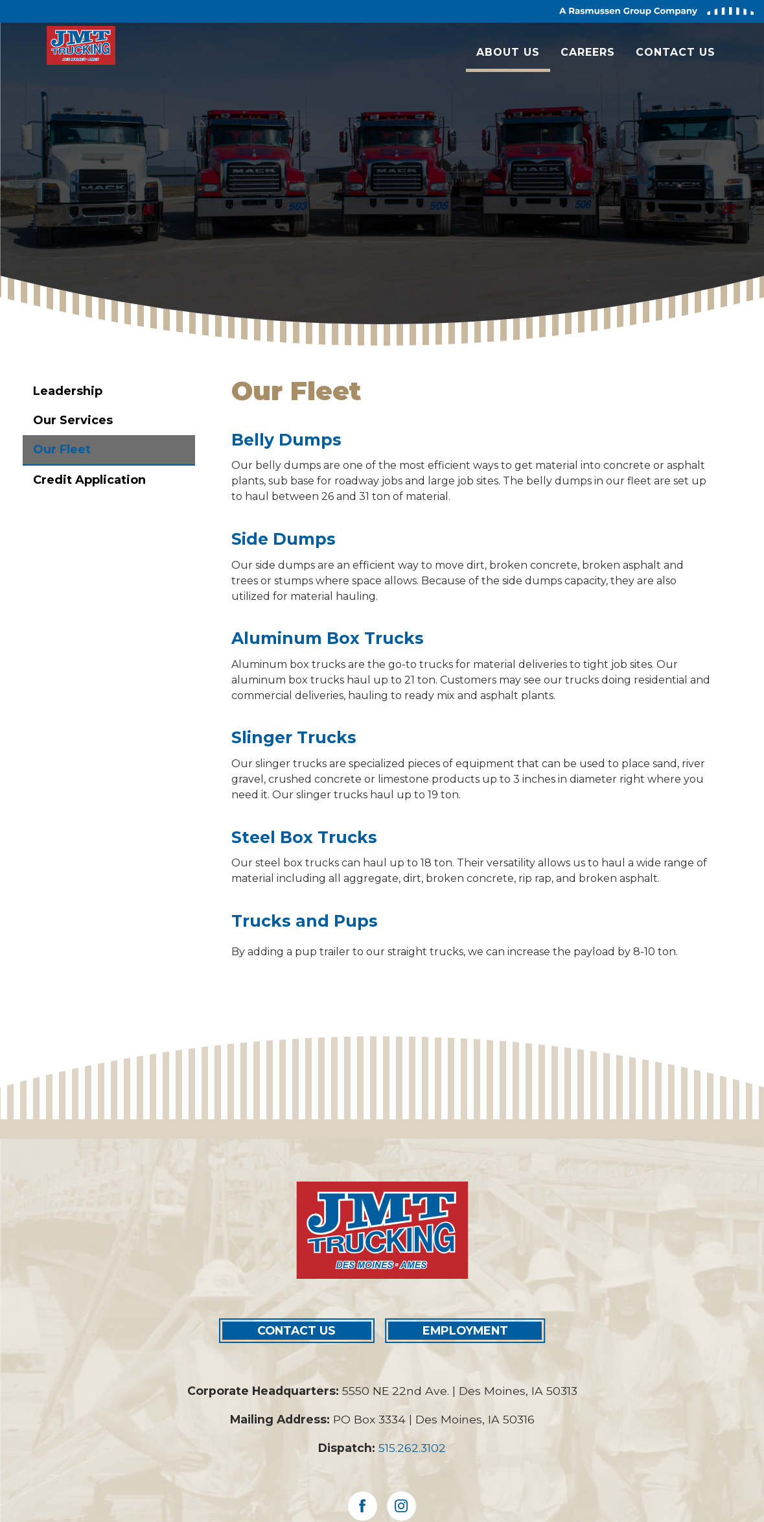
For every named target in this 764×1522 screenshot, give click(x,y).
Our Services (73, 420)
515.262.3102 (412, 1448)
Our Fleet (62, 449)
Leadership (67, 391)
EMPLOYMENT (465, 1330)
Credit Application (89, 480)
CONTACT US (296, 1330)
